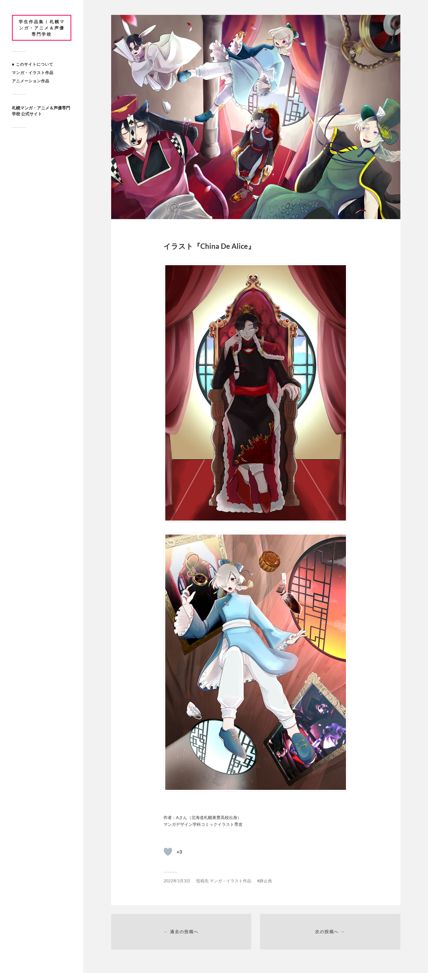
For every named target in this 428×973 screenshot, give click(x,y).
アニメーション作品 (30, 80)
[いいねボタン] (167, 851)
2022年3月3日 (176, 880)
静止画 (265, 880)
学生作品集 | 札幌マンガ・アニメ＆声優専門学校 (42, 28)
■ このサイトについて (32, 64)
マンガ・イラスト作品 (33, 72)
